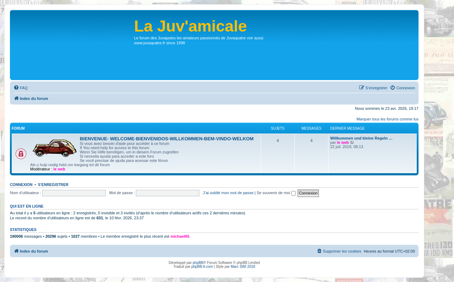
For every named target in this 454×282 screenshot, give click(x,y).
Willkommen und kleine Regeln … (361, 138)
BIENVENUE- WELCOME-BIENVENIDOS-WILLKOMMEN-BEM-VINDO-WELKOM (167, 138)
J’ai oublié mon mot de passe (228, 193)
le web (59, 169)
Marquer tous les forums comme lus (387, 119)
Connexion (21, 184)
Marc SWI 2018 (243, 267)
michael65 (179, 236)
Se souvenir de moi (276, 193)
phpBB (198, 263)
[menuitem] (20, 88)
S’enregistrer (53, 184)
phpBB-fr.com (202, 267)
